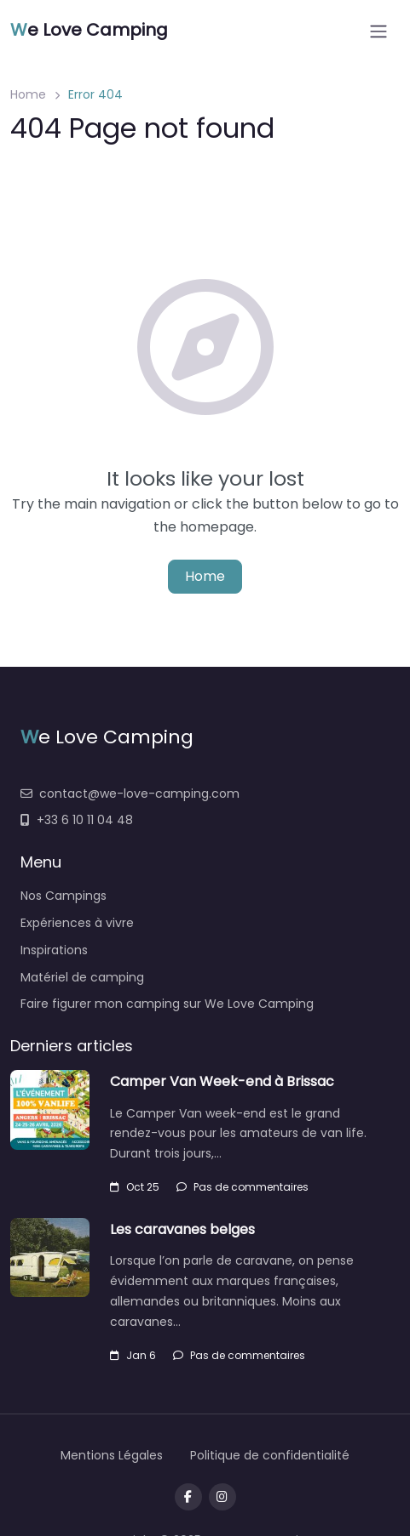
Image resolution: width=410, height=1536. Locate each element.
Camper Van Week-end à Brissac (222, 1081)
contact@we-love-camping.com (130, 793)
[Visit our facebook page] (188, 1496)
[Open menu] (378, 31)
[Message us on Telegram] (222, 1496)
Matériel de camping (82, 977)
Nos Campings (63, 895)
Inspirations (54, 950)
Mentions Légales (112, 1455)
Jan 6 (133, 1355)
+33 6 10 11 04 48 (76, 819)
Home (28, 94)
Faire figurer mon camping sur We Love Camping (167, 1003)
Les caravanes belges (182, 1229)
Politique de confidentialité (269, 1455)
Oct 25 (134, 1187)
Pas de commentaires (242, 1187)
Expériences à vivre (77, 922)
